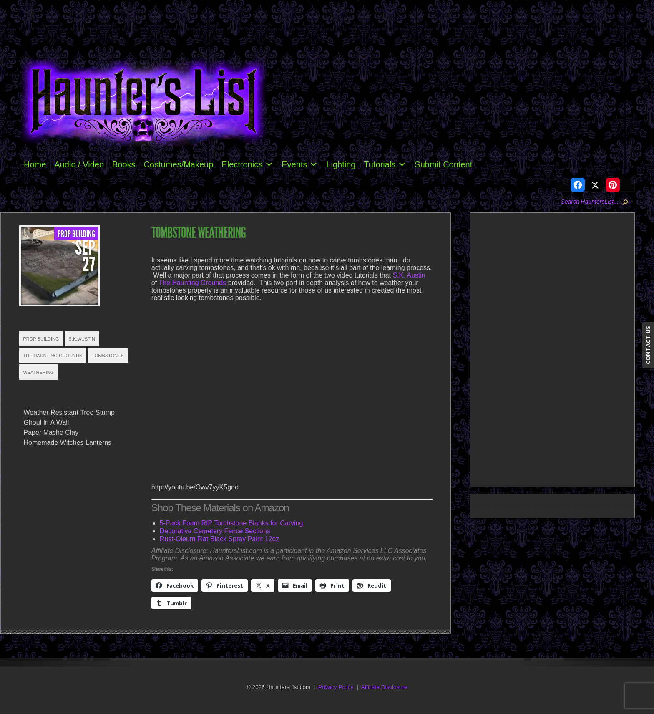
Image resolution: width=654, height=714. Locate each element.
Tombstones (108, 355)
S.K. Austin (82, 338)
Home (35, 164)
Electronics (247, 164)
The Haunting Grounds (53, 355)
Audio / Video (79, 164)
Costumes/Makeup (179, 164)
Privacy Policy (336, 687)
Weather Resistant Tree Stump (69, 412)
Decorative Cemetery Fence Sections (215, 531)
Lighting (340, 164)
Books (124, 164)
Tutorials (385, 164)
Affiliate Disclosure (384, 687)
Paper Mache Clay (51, 432)
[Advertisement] (556, 355)
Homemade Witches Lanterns (68, 442)
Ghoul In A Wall (46, 422)
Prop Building (76, 234)
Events (300, 164)
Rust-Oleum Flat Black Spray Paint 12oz (219, 538)
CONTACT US (648, 345)
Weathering (38, 372)
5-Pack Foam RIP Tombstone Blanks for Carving (231, 523)
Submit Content (443, 164)
